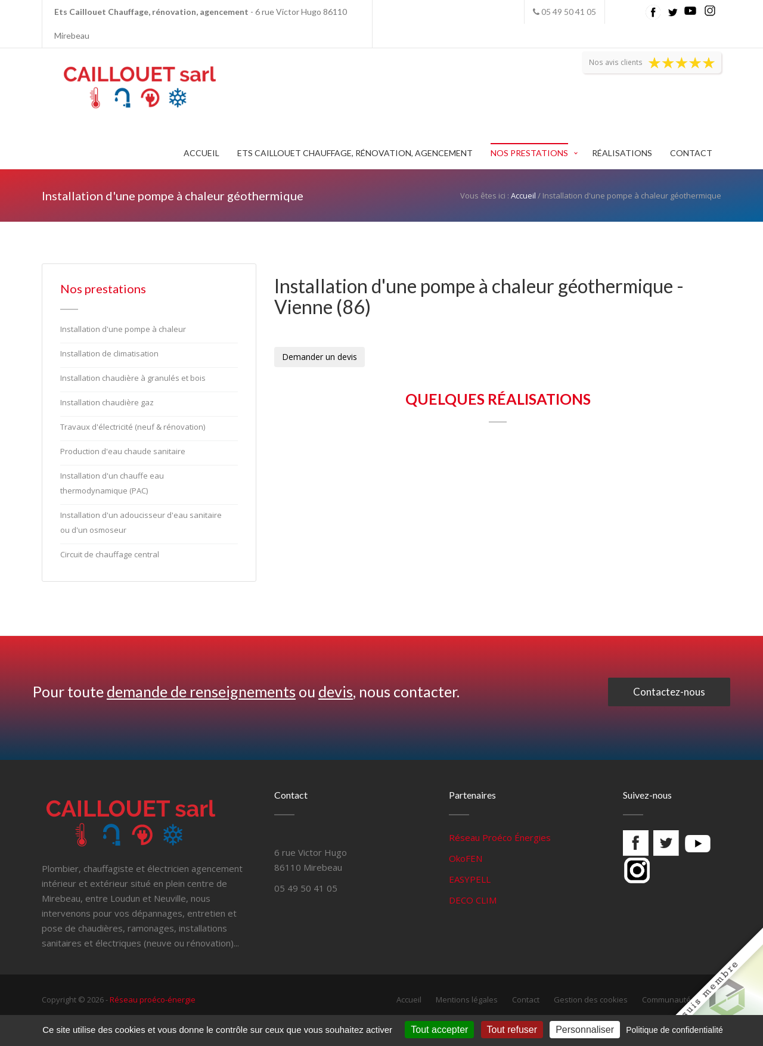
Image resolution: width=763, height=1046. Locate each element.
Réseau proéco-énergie (153, 999)
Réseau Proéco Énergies (500, 837)
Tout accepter (439, 1030)
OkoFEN (465, 858)
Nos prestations (529, 153)
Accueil (201, 153)
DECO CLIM (473, 900)
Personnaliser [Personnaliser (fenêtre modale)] (585, 1030)
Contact (691, 153)
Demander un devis (319, 356)
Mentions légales (467, 999)
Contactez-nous (669, 691)
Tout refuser (512, 1030)
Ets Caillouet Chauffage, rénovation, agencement (355, 153)
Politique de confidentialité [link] (674, 1030)
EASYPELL (470, 879)
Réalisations (622, 153)
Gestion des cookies (591, 999)
